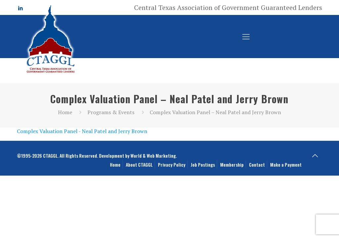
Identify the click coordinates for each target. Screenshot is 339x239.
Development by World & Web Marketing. (138, 155)
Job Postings (203, 164)
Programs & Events (110, 112)
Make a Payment (286, 164)
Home (65, 112)
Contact (257, 164)
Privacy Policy (171, 164)
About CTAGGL (139, 164)
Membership (232, 164)
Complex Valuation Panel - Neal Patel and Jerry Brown (82, 131)
